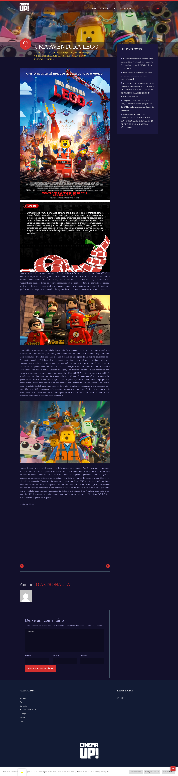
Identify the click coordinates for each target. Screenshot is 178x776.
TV (113, 8)
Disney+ (23, 713)
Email (56, 656)
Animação (86, 53)
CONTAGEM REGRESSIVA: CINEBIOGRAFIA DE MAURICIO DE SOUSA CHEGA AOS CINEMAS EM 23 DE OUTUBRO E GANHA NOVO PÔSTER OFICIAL (137, 121)
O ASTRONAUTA (43, 53)
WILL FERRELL (47, 59)
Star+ (22, 722)
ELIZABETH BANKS (55, 56)
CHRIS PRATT (40, 56)
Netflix (22, 718)
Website (83, 656)
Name (28, 656)
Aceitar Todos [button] (168, 772)
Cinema (23, 698)
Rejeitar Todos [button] (136, 772)
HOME (94, 8)
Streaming (24, 706)
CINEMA (104, 8)
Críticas (59, 53)
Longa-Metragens (70, 53)
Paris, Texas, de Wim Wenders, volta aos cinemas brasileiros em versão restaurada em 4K (136, 76)
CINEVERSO (125, 8)
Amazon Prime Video (28, 709)
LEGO (67, 56)
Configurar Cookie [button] (152, 772)
